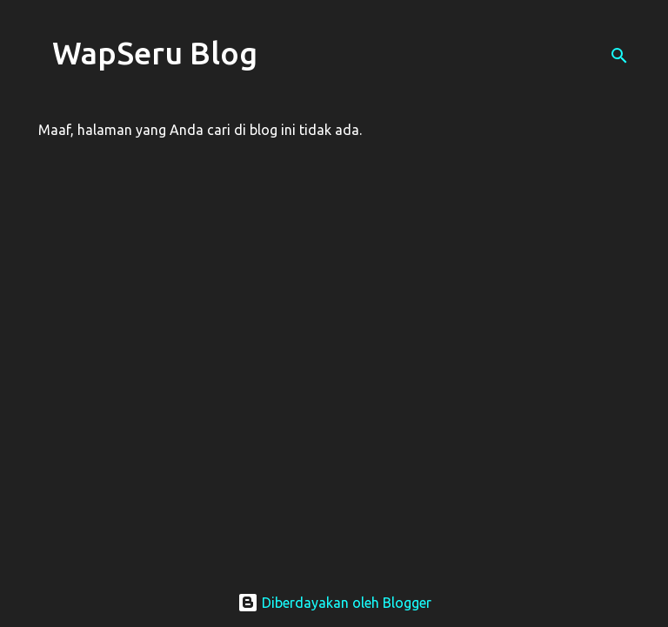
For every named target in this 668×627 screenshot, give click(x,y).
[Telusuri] (619, 56)
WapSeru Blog (154, 53)
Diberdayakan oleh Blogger (334, 602)
